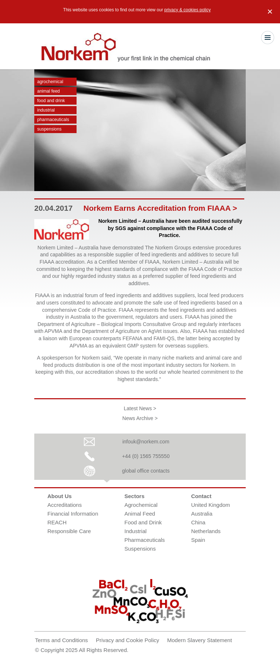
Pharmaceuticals (53, 119)
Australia (201, 513)
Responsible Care (69, 531)
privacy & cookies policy (187, 9)
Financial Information (72, 513)
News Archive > (140, 418)
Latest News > (140, 408)
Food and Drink (51, 100)
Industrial (46, 110)
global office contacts (146, 471)
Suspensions (49, 129)
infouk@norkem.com (146, 441)
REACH (57, 522)
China (198, 522)
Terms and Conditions (61, 640)
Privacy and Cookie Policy (127, 640)
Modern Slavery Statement (199, 640)
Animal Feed (48, 91)
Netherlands (206, 531)
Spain (198, 540)
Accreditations (64, 505)
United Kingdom (210, 505)
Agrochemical (50, 81)
